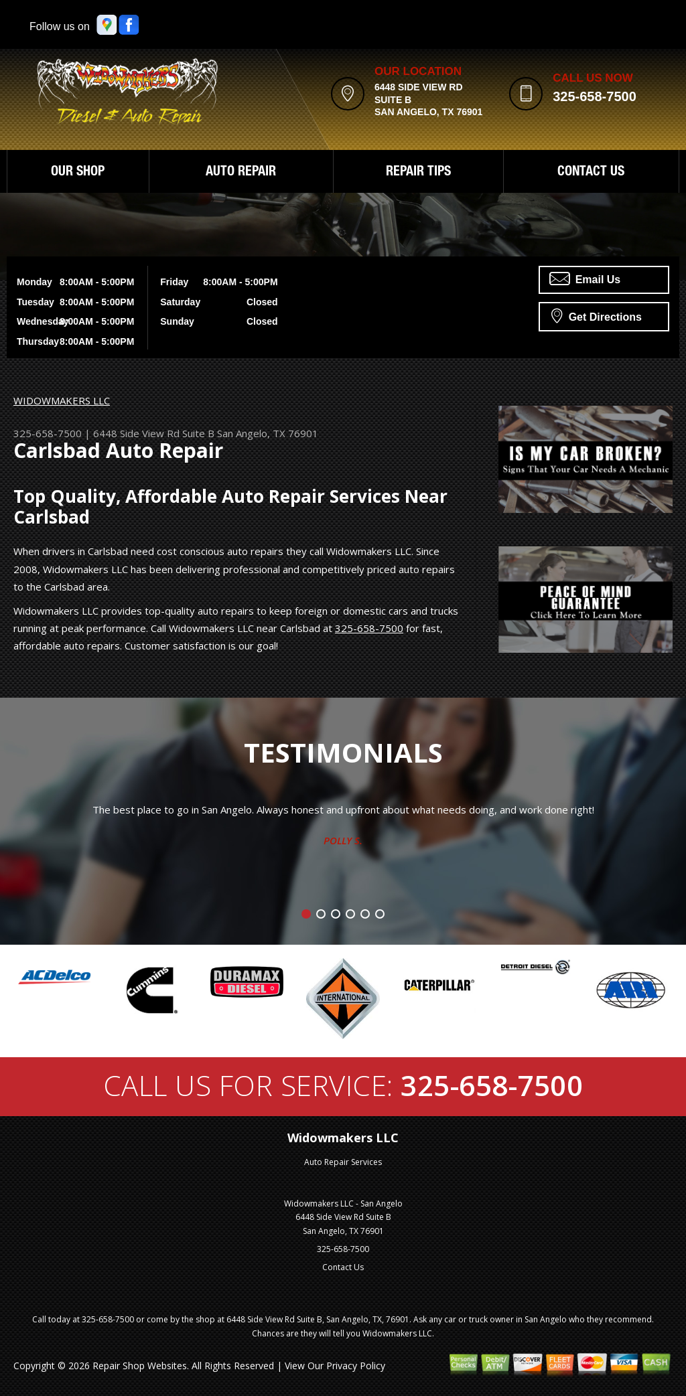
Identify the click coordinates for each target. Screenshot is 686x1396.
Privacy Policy (355, 1365)
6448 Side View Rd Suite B (153, 433)
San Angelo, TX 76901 (267, 433)
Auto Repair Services (343, 1162)
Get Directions (596, 315)
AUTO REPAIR (241, 172)
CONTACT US (590, 172)
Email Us (584, 278)
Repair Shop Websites (139, 1365)
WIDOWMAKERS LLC (61, 400)
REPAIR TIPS (418, 172)
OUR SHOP (78, 172)
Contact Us (343, 1267)
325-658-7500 (594, 96)
